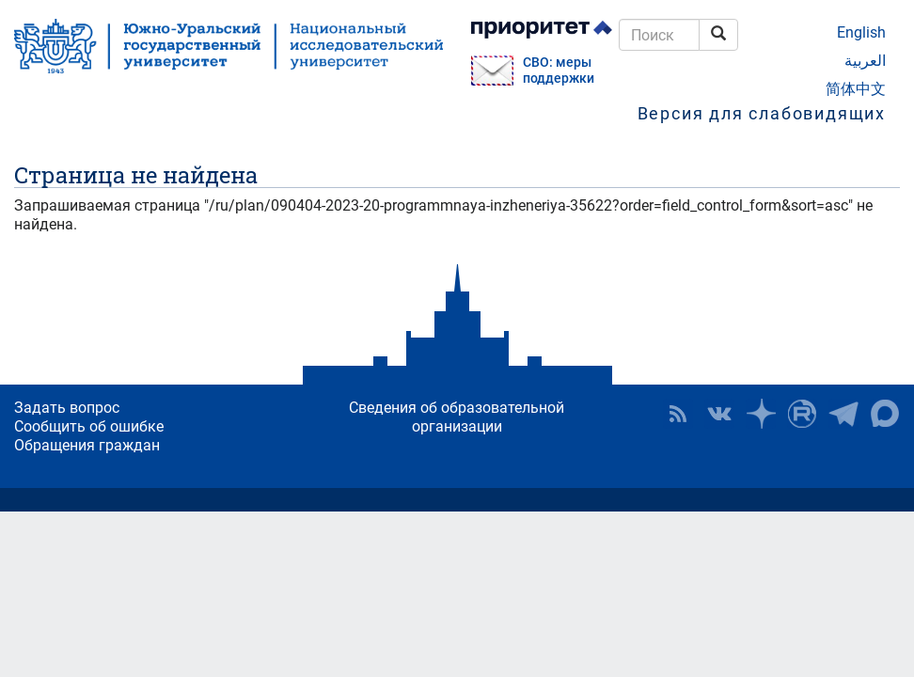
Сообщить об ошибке (89, 426)
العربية (865, 61)
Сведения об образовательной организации (456, 417)
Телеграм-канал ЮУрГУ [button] (843, 414)
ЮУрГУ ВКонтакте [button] (719, 414)
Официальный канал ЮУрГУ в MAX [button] (885, 414)
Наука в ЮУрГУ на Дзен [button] (761, 414)
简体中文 (856, 89)
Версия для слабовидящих (762, 113)
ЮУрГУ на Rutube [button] (802, 414)
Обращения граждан (87, 445)
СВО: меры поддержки (558, 71)
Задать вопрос (66, 408)
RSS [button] (678, 414)
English (861, 32)
